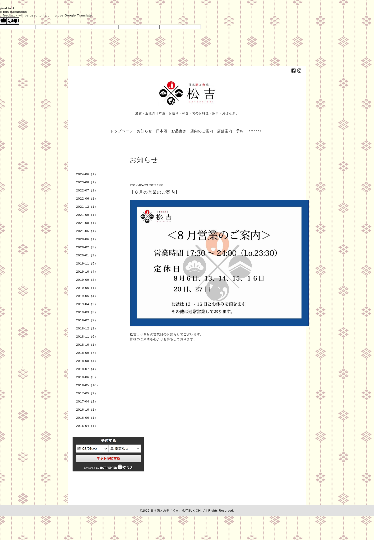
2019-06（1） (87, 288)
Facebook (254, 130)
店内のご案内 (201, 130)
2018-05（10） (88, 385)
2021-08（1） (87, 223)
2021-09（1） (87, 215)
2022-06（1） (87, 198)
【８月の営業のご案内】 (155, 192)
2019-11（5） (87, 263)
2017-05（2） (87, 393)
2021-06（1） (87, 231)
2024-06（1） (87, 174)
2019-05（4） (87, 296)
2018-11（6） (87, 336)
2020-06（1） (87, 239)
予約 (240, 130)
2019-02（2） (87, 320)
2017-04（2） (87, 401)
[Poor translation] (13, 21)
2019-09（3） (87, 279)
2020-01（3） (87, 255)
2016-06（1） (87, 417)
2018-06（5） (87, 377)
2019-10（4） (87, 271)
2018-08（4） (87, 361)
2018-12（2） (87, 328)
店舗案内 (224, 130)
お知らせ (144, 130)
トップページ (121, 130)
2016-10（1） (87, 409)
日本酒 (161, 130)
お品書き (179, 130)
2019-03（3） (87, 312)
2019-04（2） (87, 304)
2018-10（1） (87, 344)
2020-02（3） (87, 247)
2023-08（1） (87, 182)
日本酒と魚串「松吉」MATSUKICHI (176, 510)
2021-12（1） (87, 206)
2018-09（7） (87, 353)
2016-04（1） (87, 426)
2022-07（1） (87, 190)
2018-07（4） (87, 369)
